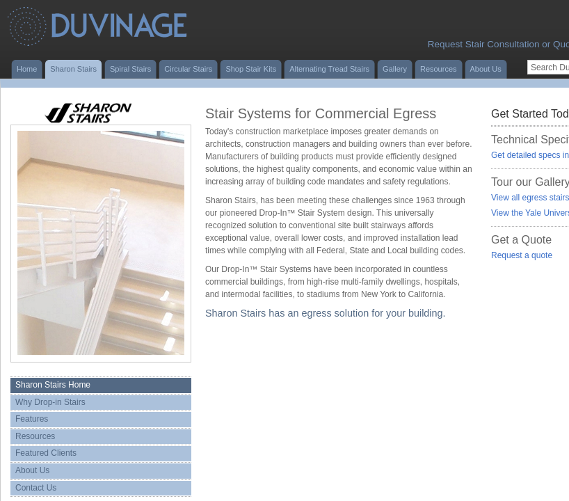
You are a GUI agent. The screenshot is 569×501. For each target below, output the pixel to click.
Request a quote (521, 255)
